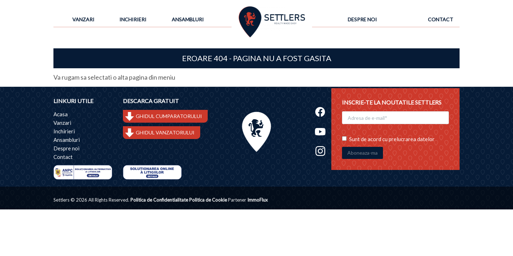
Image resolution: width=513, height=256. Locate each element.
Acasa (60, 114)
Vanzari (83, 19)
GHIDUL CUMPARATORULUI (169, 116)
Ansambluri (188, 19)
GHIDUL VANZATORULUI (165, 133)
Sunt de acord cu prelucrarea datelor (388, 138)
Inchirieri (132, 19)
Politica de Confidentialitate (159, 200)
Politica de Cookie (208, 200)
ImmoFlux (257, 200)
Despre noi (362, 19)
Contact (440, 19)
